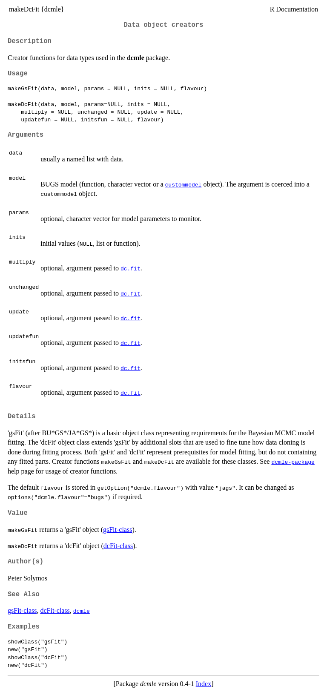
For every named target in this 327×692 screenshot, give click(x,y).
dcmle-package (292, 461)
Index (203, 683)
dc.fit (130, 268)
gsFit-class (117, 529)
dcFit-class (118, 545)
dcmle (81, 610)
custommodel (183, 184)
